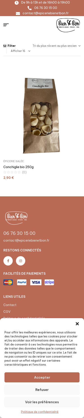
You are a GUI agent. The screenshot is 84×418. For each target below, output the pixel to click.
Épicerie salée (13, 161)
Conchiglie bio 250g (18, 167)
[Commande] (56, 46)
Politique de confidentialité (39, 412)
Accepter (42, 377)
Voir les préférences (42, 402)
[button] (77, 324)
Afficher (16, 51)
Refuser (42, 390)
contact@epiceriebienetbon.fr (26, 240)
